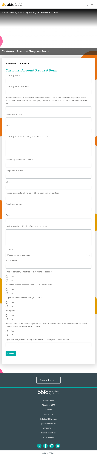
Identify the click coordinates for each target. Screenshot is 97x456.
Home (5, 12)
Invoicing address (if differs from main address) (26, 226)
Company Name (14, 75)
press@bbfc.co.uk (48, 423)
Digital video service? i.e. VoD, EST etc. (24, 297)
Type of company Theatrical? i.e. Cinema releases (29, 272)
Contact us (48, 414)
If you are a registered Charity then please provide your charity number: (38, 339)
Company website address (17, 86)
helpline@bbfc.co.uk (48, 419)
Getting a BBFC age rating (23, 12)
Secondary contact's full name (19, 159)
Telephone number (14, 114)
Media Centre (48, 400)
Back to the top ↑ (48, 380)
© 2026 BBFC (48, 453)
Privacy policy (48, 437)
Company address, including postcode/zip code (28, 136)
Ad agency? (12, 310)
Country (10, 249)
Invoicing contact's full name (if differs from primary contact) (32, 193)
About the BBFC (48, 405)
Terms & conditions (48, 433)
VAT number (11, 260)
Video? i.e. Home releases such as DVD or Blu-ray (29, 284)
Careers (48, 410)
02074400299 (48, 428)
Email (9, 125)
